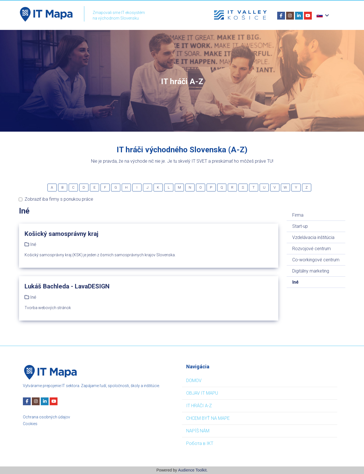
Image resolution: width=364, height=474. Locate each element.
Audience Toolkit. (193, 470)
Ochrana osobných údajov (46, 417)
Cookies (30, 423)
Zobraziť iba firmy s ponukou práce (56, 199)
